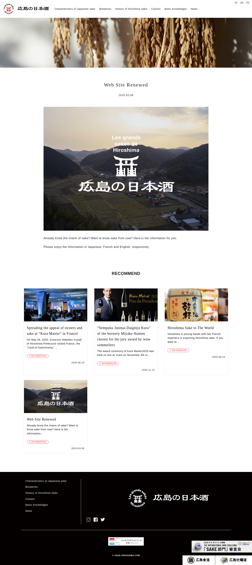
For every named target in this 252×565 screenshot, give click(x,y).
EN (241, 3)
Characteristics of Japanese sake (75, 8)
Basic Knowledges (176, 8)
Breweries (105, 8)
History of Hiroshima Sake (131, 8)
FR (247, 3)
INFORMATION (38, 356)
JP (236, 3)
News (194, 8)
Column (155, 8)
